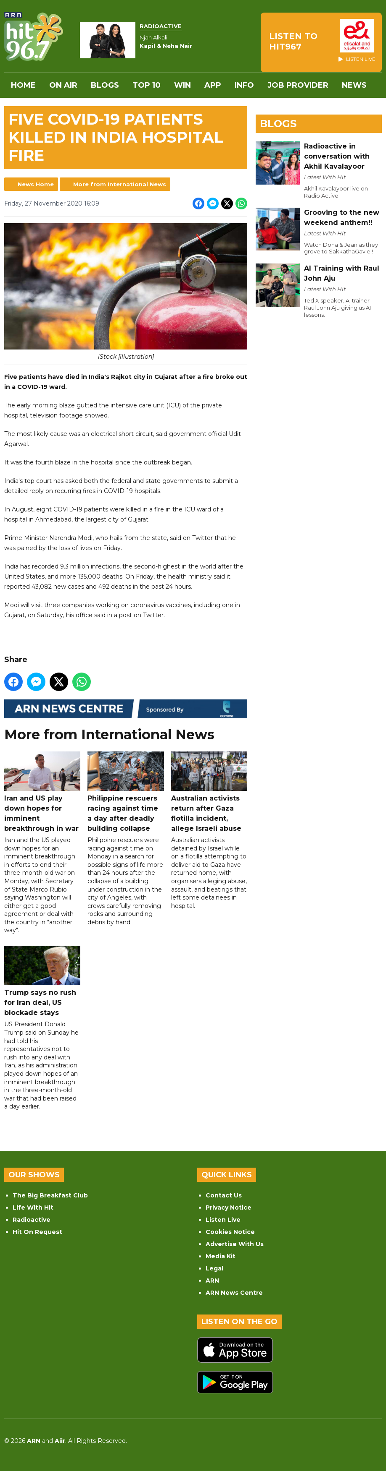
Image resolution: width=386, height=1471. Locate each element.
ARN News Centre (234, 1292)
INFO (244, 85)
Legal (214, 1268)
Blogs (105, 85)
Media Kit (220, 1256)
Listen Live (223, 1219)
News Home (36, 184)
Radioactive (31, 1219)
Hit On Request (37, 1232)
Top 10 (146, 85)
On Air (63, 85)
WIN (182, 85)
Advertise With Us (235, 1244)
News (354, 85)
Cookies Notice (230, 1232)
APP (212, 85)
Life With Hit (33, 1207)
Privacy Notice (228, 1207)
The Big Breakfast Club (50, 1195)
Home (23, 85)
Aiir (60, 1441)
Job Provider (297, 85)
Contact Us (224, 1195)
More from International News (119, 184)
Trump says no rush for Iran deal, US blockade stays (42, 981)
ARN (212, 1280)
